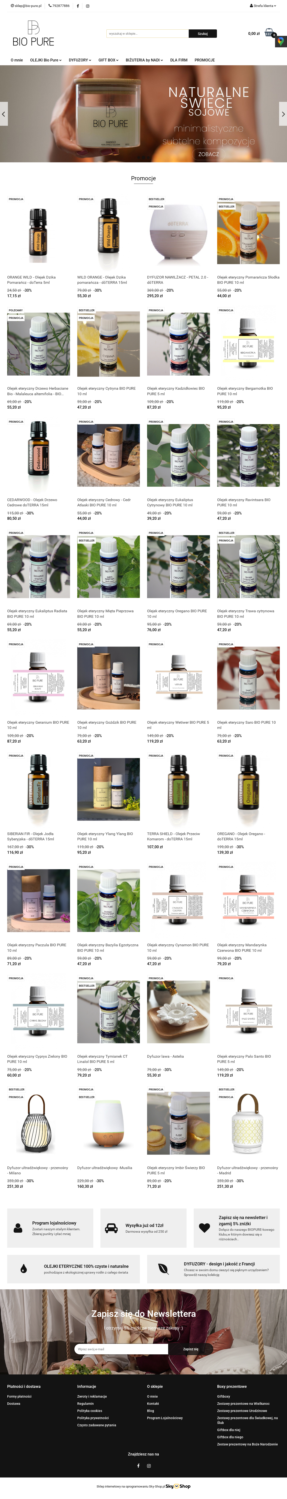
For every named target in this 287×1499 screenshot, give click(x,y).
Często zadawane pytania (96, 1425)
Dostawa (13, 1404)
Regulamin (85, 1404)
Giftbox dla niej (228, 1430)
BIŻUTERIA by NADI (144, 60)
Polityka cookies (89, 1411)
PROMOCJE (205, 60)
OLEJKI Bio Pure (46, 60)
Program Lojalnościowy (165, 1418)
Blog (150, 1411)
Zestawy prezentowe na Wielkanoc (243, 1404)
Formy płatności (19, 1396)
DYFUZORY (80, 60)
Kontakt (153, 1404)
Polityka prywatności (93, 1418)
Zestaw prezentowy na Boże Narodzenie (247, 1444)
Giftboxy (223, 1396)
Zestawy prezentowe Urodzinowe (242, 1411)
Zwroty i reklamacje (92, 1396)
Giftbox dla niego (230, 1437)
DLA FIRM (179, 60)
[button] (24, 1386)
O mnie (17, 60)
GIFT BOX (109, 60)
